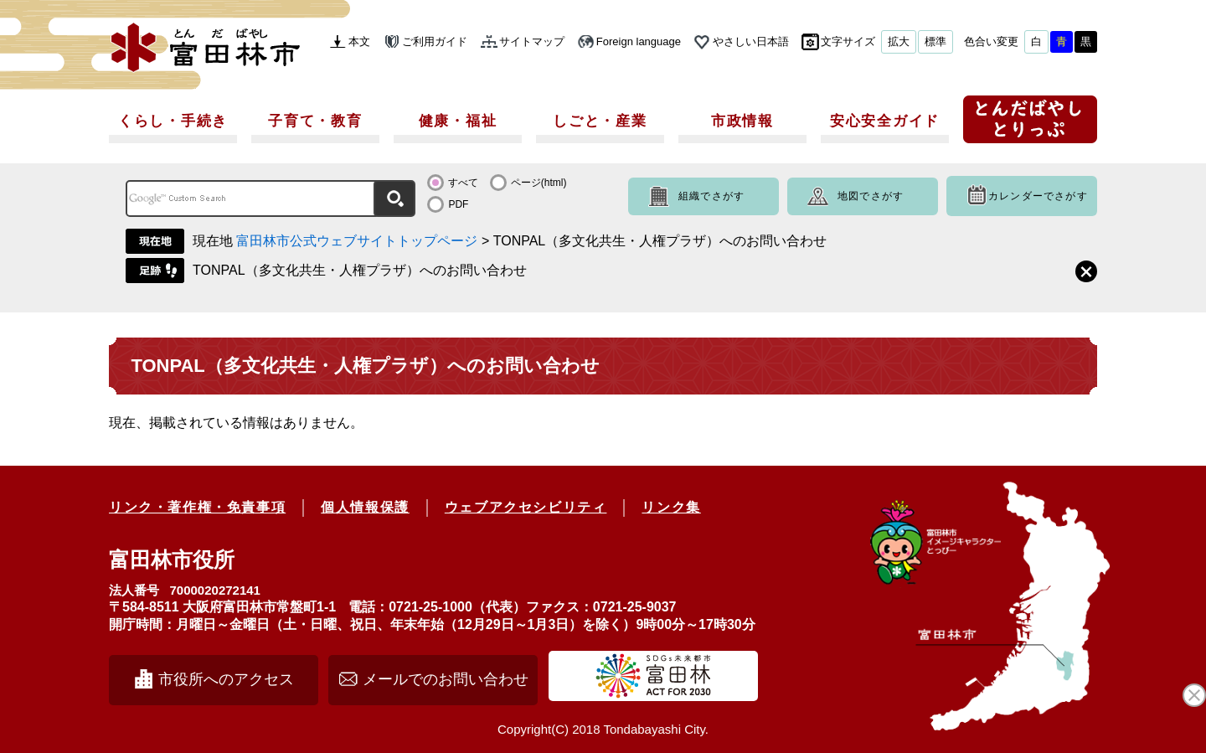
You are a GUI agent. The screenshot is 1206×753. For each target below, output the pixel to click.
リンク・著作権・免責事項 (197, 507)
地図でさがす (871, 196)
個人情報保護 (365, 507)
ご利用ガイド (434, 41)
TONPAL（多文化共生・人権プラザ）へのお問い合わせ (360, 270)
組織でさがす (711, 196)
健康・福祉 (458, 121)
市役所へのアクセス (226, 679)
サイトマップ (531, 41)
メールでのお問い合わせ (445, 679)
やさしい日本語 (751, 41)
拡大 (899, 41)
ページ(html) (539, 182)
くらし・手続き (173, 121)
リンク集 (671, 507)
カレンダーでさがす (1038, 196)
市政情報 (742, 121)
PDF (458, 204)
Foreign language (638, 41)
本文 (359, 41)
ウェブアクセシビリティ (526, 507)
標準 (935, 41)
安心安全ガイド (885, 121)
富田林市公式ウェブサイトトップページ (356, 241)
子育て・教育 (315, 121)
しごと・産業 (600, 121)
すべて (463, 182)
